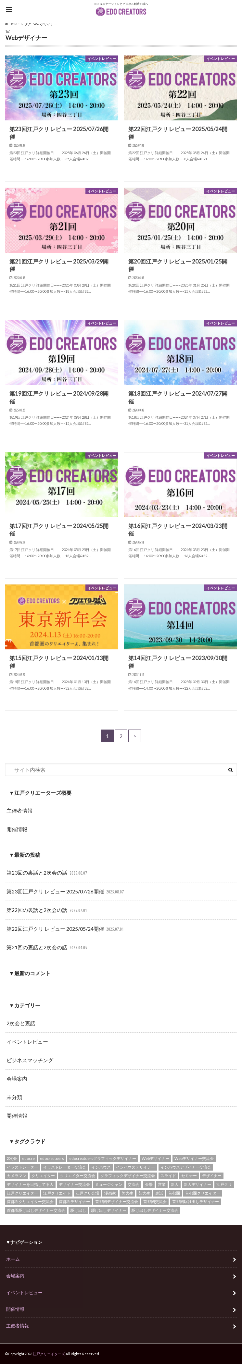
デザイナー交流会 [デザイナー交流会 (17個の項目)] (74, 1184)
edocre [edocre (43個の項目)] (28, 1158)
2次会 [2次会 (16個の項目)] (12, 1158)
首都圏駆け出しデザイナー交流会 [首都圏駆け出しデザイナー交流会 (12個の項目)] (36, 1210)
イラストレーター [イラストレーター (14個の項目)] (22, 1167)
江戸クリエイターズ (49, 1354)
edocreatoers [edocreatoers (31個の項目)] (52, 1158)
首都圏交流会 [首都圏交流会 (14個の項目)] (155, 1201)
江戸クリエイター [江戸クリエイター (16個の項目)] (22, 1193)
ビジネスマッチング (29, 1060)
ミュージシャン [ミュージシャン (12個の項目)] (108, 1184)
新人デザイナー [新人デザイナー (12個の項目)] (197, 1184)
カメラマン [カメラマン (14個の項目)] (16, 1175)
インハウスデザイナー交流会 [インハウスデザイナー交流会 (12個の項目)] (185, 1167)
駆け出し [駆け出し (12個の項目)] (78, 1210)
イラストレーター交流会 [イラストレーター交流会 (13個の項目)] (64, 1167)
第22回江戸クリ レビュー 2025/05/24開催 (65, 929)
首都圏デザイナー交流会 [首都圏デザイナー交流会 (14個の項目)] (116, 1201)
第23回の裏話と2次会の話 (47, 873)
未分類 (14, 1097)
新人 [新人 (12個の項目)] (175, 1184)
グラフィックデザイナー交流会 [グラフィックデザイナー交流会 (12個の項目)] (127, 1175)
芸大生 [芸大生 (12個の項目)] (144, 1193)
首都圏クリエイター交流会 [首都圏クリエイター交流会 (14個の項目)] (30, 1201)
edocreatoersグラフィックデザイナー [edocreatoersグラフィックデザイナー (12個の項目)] (102, 1158)
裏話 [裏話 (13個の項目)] (159, 1193)
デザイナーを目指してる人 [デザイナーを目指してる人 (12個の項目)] (30, 1184)
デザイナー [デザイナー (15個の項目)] (212, 1175)
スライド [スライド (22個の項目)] (168, 1175)
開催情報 (16, 829)
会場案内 (16, 1078)
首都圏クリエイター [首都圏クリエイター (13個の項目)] (202, 1193)
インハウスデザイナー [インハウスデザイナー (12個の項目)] (135, 1167)
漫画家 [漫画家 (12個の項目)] (110, 1193)
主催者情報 (19, 810)
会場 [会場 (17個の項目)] (149, 1184)
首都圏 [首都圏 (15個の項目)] (174, 1193)
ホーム (13, 1259)
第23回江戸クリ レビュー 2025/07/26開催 (65, 892)
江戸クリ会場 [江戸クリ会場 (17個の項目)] (87, 1193)
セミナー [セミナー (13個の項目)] (189, 1175)
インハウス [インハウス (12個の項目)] (101, 1167)
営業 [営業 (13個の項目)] (162, 1184)
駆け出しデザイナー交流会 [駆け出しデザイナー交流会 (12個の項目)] (155, 1210)
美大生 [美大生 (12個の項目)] (127, 1193)
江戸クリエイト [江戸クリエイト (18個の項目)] (56, 1193)
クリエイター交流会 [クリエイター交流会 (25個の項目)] (77, 1175)
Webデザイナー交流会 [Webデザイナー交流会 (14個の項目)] (194, 1158)
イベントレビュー (27, 1041)
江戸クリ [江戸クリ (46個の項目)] (224, 1184)
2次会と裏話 (20, 1023)
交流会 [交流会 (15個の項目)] (133, 1184)
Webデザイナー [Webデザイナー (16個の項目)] (155, 1158)
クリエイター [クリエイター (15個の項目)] (43, 1175)
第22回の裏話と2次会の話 (47, 910)
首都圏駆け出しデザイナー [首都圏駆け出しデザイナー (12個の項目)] (195, 1201)
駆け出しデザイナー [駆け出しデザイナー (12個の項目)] (108, 1210)
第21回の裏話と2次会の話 (47, 948)
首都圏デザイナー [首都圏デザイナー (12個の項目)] (74, 1201)
